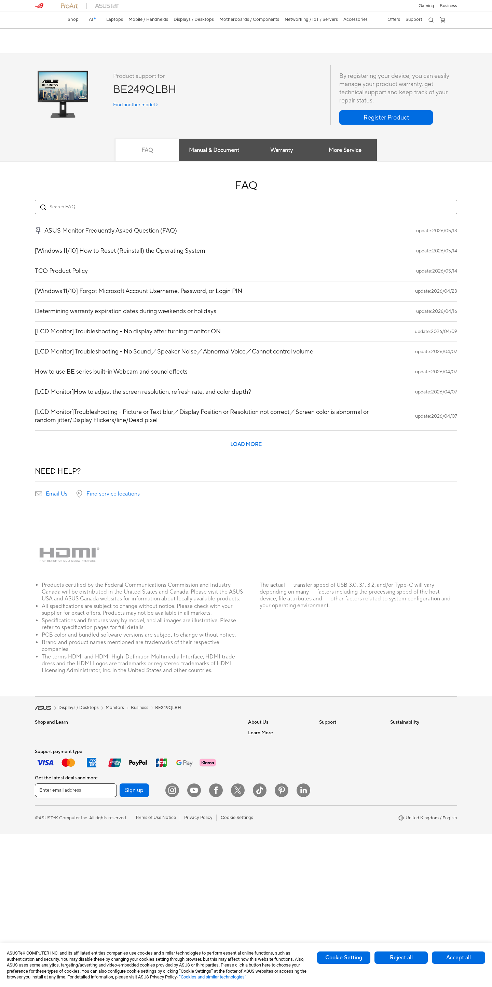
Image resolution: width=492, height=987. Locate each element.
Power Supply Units (125, 805)
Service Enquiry (335, 743)
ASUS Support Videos (341, 794)
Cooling (114, 794)
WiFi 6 (182, 733)
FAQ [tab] (146, 150)
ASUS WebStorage (267, 784)
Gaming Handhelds (54, 815)
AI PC (254, 851)
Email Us (56, 494)
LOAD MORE (246, 445)
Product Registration (340, 753)
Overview (44, 46)
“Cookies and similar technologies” (212, 976)
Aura (253, 882)
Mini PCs (114, 743)
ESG (394, 733)
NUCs (112, 733)
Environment (403, 743)
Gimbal (183, 861)
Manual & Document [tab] (214, 150)
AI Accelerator (120, 866)
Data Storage (119, 825)
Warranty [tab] (281, 150)
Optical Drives (120, 856)
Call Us (326, 774)
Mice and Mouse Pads (198, 810)
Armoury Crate (263, 872)
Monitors (44, 846)
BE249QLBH (55, 35)
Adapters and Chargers (199, 872)
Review (70, 46)
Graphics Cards (121, 784)
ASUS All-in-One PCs (56, 867)
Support (95, 46)
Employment (261, 753)
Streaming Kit (190, 851)
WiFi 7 (112, 887)
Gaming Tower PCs (54, 887)
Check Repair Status (340, 733)
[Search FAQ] (246, 207)
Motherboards (120, 774)
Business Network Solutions (204, 769)
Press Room (260, 774)
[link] (46, 20)
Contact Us (259, 743)
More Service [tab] (345, 150)
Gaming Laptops (51, 784)
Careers (256, 820)
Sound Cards (119, 846)
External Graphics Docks (131, 835)
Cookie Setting (343, 957)
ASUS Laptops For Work (59, 764)
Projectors (45, 857)
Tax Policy (258, 810)
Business (139, 708)
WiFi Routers (189, 743)
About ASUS (261, 733)
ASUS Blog (259, 841)
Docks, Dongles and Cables (203, 882)
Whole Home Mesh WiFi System (200, 756)
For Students (48, 753)
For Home (45, 743)
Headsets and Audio (196, 820)
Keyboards (187, 800)
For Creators (48, 774)
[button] (426, 6)
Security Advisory (337, 784)
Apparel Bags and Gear (199, 841)
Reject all (401, 957)
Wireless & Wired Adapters (203, 779)
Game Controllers (194, 831)
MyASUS (328, 804)
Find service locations (113, 494)
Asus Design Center (268, 861)
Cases (112, 815)
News (253, 763)
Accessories (47, 794)
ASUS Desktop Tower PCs (61, 877)
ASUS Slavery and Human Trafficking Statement (274, 797)
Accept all (458, 957)
